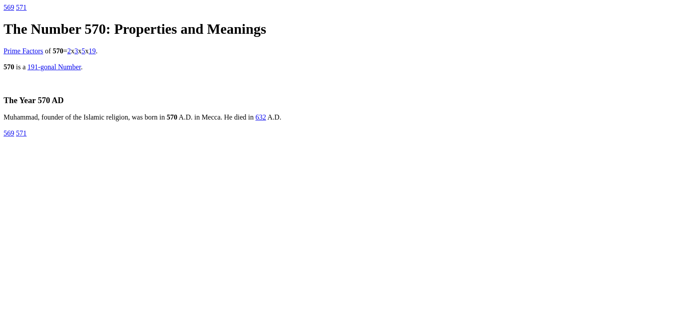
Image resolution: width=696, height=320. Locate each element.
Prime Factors (23, 51)
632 (260, 117)
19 (92, 51)
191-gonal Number (54, 67)
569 (9, 7)
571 (21, 7)
